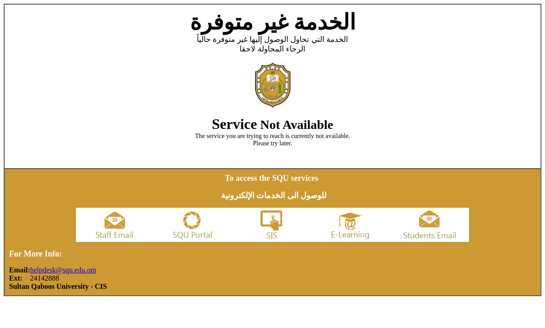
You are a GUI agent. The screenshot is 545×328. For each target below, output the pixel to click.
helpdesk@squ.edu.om (63, 270)
